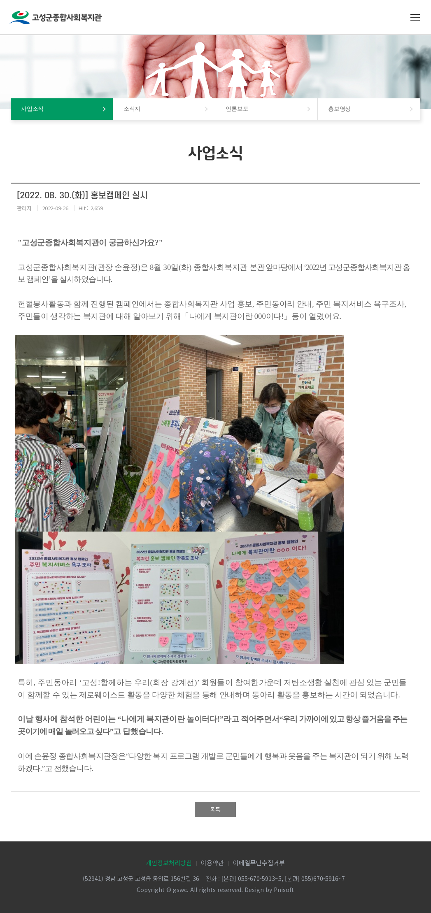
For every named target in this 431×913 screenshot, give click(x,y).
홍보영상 (339, 109)
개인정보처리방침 (169, 862)
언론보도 (237, 109)
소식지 (131, 109)
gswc (180, 889)
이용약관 (212, 862)
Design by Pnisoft (269, 889)
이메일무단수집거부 (259, 862)
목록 (215, 809)
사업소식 (32, 109)
